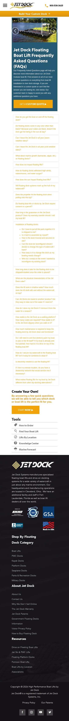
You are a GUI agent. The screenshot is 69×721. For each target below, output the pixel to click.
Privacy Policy (28, 702)
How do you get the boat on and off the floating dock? (35, 118)
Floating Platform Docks (23, 657)
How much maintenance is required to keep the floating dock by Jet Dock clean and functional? (35, 330)
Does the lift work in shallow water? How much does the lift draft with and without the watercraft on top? (35, 290)
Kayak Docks (18, 560)
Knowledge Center (26, 443)
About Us (16, 594)
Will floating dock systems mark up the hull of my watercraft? (35, 187)
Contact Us (17, 599)
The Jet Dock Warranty (23, 609)
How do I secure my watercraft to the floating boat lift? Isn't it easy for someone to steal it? (36, 354)
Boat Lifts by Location (22, 666)
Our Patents (47, 702)
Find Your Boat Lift (26, 431)
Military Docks (18, 580)
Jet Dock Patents (20, 613)
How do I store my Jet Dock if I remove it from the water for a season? (36, 309)
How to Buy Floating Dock (24, 633)
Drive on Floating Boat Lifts (25, 647)
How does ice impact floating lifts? (29, 165)
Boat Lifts (16, 551)
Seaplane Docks (19, 570)
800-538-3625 (56, 5)
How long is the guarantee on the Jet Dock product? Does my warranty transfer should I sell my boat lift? (35, 215)
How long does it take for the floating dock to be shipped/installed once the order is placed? (35, 270)
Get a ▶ (33, 103)
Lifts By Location (25, 437)
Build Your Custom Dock (33, 14)
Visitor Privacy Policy (21, 628)
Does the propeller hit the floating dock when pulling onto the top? (34, 196)
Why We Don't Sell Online (24, 604)
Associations (17, 671)
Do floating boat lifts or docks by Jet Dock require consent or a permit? (35, 205)
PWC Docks (17, 555)
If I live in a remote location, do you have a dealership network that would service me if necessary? (33, 371)
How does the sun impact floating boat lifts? (33, 180)
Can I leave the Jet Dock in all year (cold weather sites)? (35, 148)
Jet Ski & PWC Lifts (21, 652)
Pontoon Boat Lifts (20, 662)
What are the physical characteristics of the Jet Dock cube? (34, 279)
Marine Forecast (25, 449)
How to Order (23, 425)
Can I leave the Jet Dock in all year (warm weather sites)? (33, 139)
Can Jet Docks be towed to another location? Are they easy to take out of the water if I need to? (35, 300)
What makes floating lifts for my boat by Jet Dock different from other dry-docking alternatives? (35, 381)
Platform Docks (19, 565)
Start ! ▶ (25, 409)
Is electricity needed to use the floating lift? (33, 362)
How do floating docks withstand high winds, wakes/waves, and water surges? (33, 172)
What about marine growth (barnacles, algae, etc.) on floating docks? (36, 157)
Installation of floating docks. (36, 243)
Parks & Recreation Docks (24, 575)
